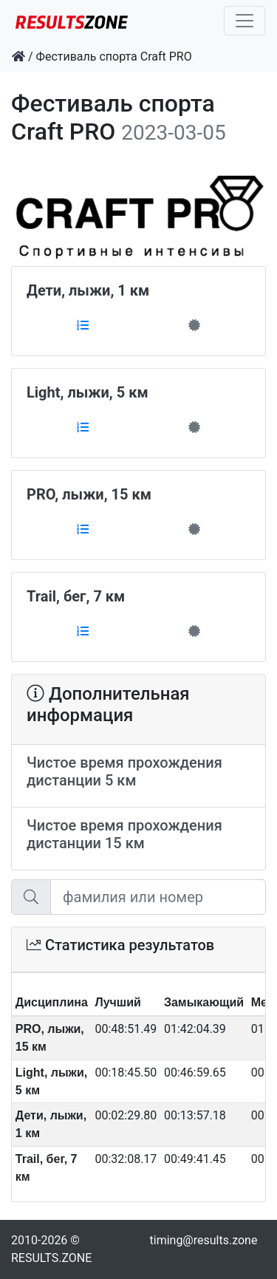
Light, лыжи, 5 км (87, 392)
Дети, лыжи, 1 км (88, 290)
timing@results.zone (204, 1240)
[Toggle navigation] (244, 20)
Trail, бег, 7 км (76, 596)
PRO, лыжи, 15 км (89, 494)
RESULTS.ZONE (51, 1258)
